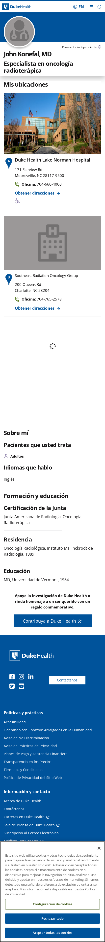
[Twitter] (13, 687)
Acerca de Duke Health (22, 801)
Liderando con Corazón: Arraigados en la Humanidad (48, 730)
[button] (99, 6)
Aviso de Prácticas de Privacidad (30, 745)
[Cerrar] (99, 852)
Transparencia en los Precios (28, 761)
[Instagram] (22, 677)
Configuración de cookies (52, 908)
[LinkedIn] (32, 677)
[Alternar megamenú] (91, 6)
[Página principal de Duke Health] (13, 6)
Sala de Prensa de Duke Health (29, 825)
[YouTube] (22, 687)
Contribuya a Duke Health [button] (49, 621)
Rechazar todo (52, 923)
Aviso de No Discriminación (26, 738)
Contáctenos (67, 680)
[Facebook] (13, 677)
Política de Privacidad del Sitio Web (33, 777)
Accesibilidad (15, 722)
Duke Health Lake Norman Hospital (52, 160)
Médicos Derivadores (21, 841)
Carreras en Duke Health (24, 816)
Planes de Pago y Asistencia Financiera (36, 753)
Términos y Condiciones (23, 769)
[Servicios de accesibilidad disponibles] (18, 201)
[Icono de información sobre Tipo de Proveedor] (99, 47)
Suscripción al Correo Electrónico (31, 833)
